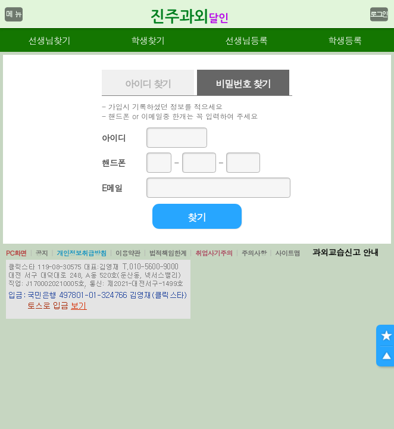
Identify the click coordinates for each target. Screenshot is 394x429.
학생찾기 (148, 40)
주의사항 (254, 252)
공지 (42, 252)
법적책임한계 (168, 252)
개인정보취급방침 (82, 252)
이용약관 (127, 252)
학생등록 (345, 40)
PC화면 (16, 252)
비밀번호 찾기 (242, 84)
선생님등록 (246, 40)
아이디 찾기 (148, 84)
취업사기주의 (214, 252)
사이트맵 (287, 252)
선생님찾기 (49, 40)
